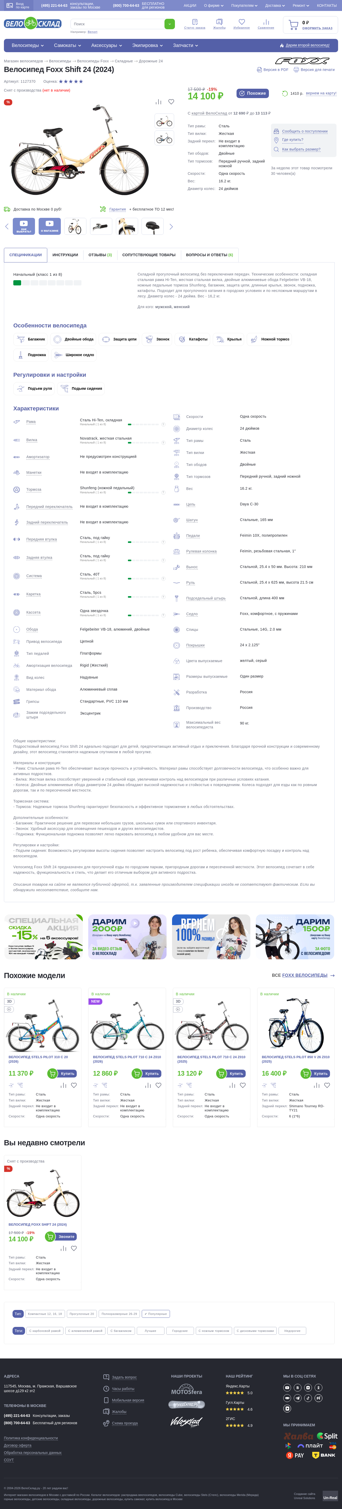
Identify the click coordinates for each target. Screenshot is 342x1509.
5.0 (239, 1393)
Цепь (191, 504)
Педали (193, 536)
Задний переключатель (47, 522)
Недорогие (293, 1330)
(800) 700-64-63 (17, 1423)
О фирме (212, 5)
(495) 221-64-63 (17, 1416)
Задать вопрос (124, 1377)
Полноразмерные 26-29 (119, 1313)
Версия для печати (314, 69)
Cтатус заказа (194, 24)
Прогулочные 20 (82, 1313)
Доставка (273, 5)
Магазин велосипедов (23, 61)
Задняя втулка (39, 557)
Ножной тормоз (269, 339)
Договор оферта (17, 1445)
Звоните (66, 1237)
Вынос (192, 567)
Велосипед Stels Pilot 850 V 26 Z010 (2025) (296, 1059)
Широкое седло (74, 355)
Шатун (192, 520)
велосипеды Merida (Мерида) (239, 1494)
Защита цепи (119, 339)
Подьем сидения (81, 388)
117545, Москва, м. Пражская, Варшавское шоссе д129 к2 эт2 (40, 1388)
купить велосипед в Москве (164, 1499)
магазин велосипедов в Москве (38, 1494)
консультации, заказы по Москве (70, 5)
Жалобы (219, 24)
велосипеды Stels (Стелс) (201, 1494)
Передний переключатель (49, 507)
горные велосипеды (17, 1499)
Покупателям (242, 5)
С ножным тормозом (214, 1330)
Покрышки (195, 645)
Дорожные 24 (151, 61)
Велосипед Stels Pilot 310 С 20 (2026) (38, 1059)
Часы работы (123, 1389)
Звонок (157, 339)
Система (34, 576)
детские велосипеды (45, 1499)
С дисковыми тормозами (255, 1330)
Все (300, 975)
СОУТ (9, 1460)
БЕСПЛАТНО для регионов (138, 5)
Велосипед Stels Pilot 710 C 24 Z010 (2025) (211, 1059)
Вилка (31, 440)
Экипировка (145, 45)
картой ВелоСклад (209, 113)
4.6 (239, 1409)
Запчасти (183, 45)
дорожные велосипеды (107, 1499)
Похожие (252, 93)
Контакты (327, 5)
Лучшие (150, 1330)
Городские (180, 1330)
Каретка (33, 594)
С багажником (121, 1330)
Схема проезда (125, 1423)
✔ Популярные (156, 1313)
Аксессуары (104, 45)
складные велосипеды (76, 1499)
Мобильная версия (128, 1400)
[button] (6, 226)
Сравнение (266, 24)
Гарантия (117, 209)
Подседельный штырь (206, 598)
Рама (31, 422)
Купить (67, 1073)
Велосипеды (25, 45)
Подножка (31, 355)
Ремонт (299, 5)
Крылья (229, 339)
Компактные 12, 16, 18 (45, 1313)
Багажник (31, 339)
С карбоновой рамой (45, 1330)
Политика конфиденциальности (31, 1438)
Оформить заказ (317, 28)
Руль (190, 582)
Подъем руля (34, 388)
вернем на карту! (321, 93)
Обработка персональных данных (33, 1453)
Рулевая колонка (201, 551)
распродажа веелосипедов (139, 1494)
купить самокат (134, 1499)
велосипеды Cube (170, 1494)
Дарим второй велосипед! (308, 45)
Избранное (242, 24)
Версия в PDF (272, 69)
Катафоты (193, 339)
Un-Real (330, 1498)
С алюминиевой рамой (85, 1330)
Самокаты (65, 45)
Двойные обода (73, 339)
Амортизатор (38, 457)
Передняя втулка (41, 539)
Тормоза (33, 489)
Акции (190, 5)
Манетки (34, 472)
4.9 (239, 1425)
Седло (192, 614)
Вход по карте (18, 5)
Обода (32, 629)
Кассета (33, 612)
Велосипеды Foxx (93, 61)
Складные (124, 61)
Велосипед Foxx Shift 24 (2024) (38, 1224)
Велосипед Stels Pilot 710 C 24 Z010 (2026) (127, 1059)
